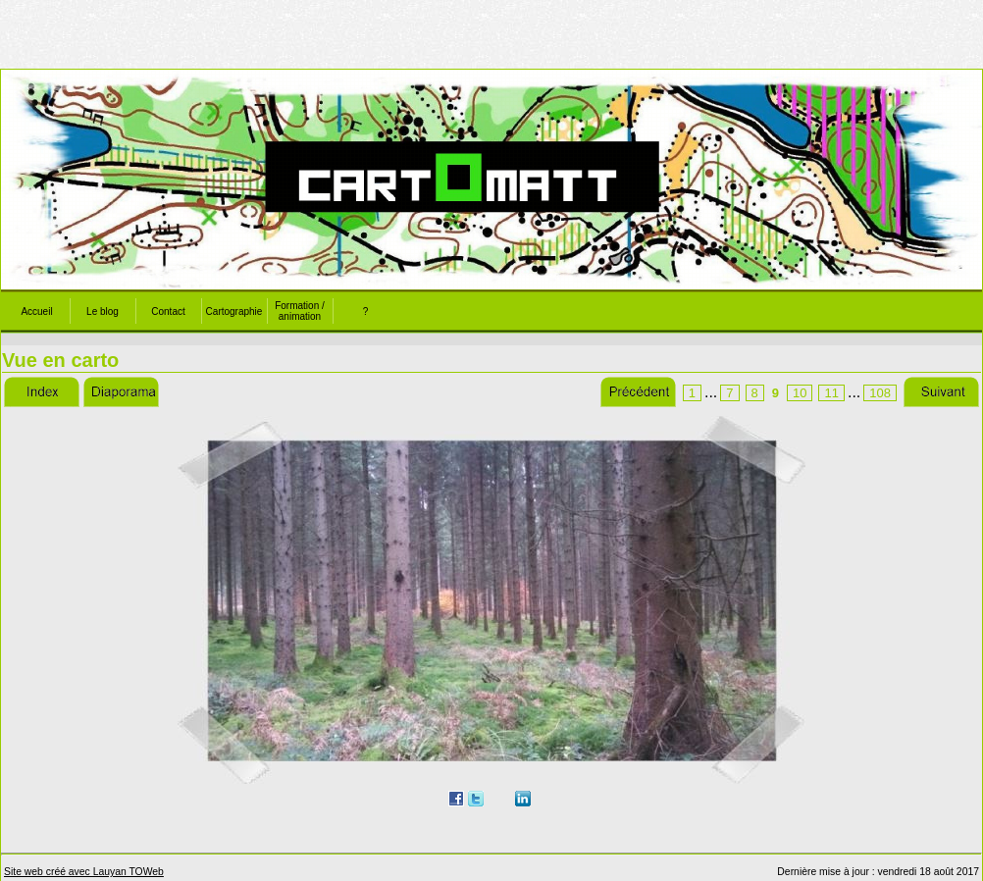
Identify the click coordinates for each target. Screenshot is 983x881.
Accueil (36, 311)
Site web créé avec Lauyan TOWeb (84, 871)
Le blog (102, 311)
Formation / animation (300, 311)
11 (831, 393)
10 (799, 393)
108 (880, 393)
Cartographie (234, 311)
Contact (167, 311)
